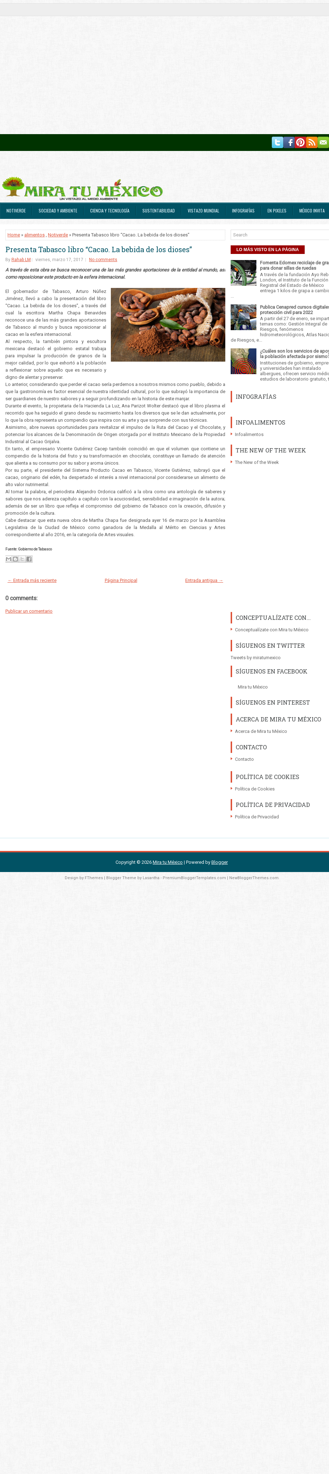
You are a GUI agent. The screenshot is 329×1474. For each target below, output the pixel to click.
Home (14, 234)
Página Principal (121, 580)
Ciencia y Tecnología (109, 210)
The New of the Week (257, 462)
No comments (103, 259)
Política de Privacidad (257, 816)
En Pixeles (276, 210)
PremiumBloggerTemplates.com (194, 878)
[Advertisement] (67, 67)
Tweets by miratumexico (256, 657)
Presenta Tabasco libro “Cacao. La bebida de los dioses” (98, 249)
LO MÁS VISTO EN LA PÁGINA (267, 249)
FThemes (94, 878)
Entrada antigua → (204, 580)
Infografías (243, 210)
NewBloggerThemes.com (254, 878)
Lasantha (151, 878)
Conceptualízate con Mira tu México (272, 629)
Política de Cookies (255, 789)
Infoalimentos (249, 434)
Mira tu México (253, 687)
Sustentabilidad (158, 210)
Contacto (244, 759)
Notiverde (16, 210)
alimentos (34, 234)
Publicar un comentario (29, 611)
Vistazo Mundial (203, 210)
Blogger (219, 862)
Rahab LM (21, 259)
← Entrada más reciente (32, 580)
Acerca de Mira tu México (261, 731)
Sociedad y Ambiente (58, 210)
